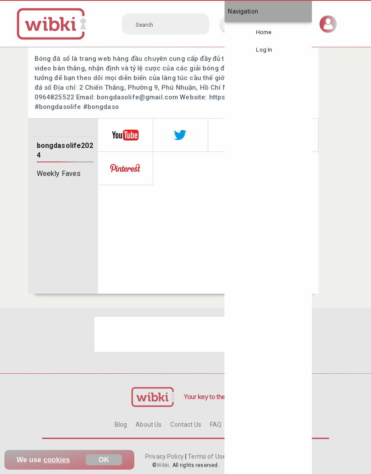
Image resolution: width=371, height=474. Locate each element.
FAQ (215, 424)
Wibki (163, 465)
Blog (121, 424)
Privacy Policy (165, 456)
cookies (56, 459)
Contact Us (185, 424)
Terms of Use (206, 456)
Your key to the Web (212, 396)
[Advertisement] (185, 334)
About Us (148, 424)
